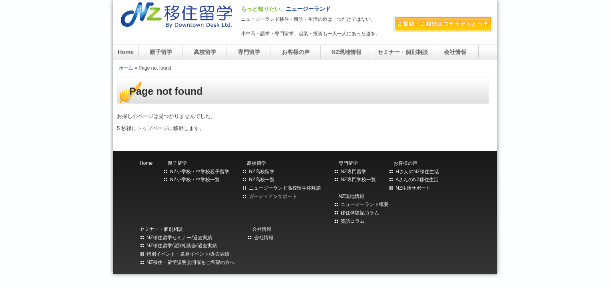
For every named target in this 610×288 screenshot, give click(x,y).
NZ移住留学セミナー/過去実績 (179, 237)
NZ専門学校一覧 (358, 179)
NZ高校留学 (262, 171)
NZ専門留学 (353, 171)
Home (126, 52)
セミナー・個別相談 (402, 52)
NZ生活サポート (413, 188)
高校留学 (205, 52)
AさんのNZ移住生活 (417, 179)
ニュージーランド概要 (365, 204)
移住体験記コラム (360, 213)
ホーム (126, 68)
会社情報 (456, 52)
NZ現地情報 (346, 52)
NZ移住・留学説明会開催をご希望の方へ (190, 262)
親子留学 (161, 52)
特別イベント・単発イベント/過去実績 (187, 254)
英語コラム (353, 221)
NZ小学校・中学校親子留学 (199, 171)
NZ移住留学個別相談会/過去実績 (181, 245)
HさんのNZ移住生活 (417, 171)
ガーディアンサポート (273, 196)
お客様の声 (295, 52)
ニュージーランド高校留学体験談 (285, 188)
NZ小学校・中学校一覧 (194, 179)
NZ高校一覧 (262, 179)
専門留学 (249, 52)
